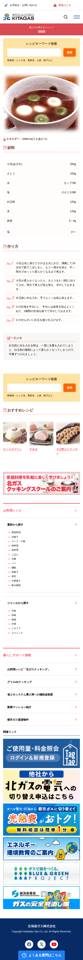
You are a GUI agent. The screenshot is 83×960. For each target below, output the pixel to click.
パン (14, 563)
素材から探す (15, 524)
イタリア (16, 628)
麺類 (14, 567)
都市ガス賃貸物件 (18, 719)
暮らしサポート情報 (17, 655)
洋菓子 (15, 537)
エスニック (17, 633)
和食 (14, 615)
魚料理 (15, 550)
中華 (14, 624)
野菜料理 (16, 532)
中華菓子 (16, 581)
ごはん (15, 554)
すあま (34, 449)
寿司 (14, 576)
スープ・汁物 (18, 541)
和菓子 (15, 572)
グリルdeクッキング (19, 682)
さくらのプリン (12, 449)
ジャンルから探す (18, 603)
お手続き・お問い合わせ (21, 5)
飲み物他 (16, 585)
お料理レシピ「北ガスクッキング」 (28, 669)
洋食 (14, 610)
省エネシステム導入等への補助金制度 (30, 694)
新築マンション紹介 (19, 707)
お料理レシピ (12, 510)
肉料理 (15, 545)
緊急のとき (62, 5)
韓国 (14, 619)
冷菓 (14, 559)
